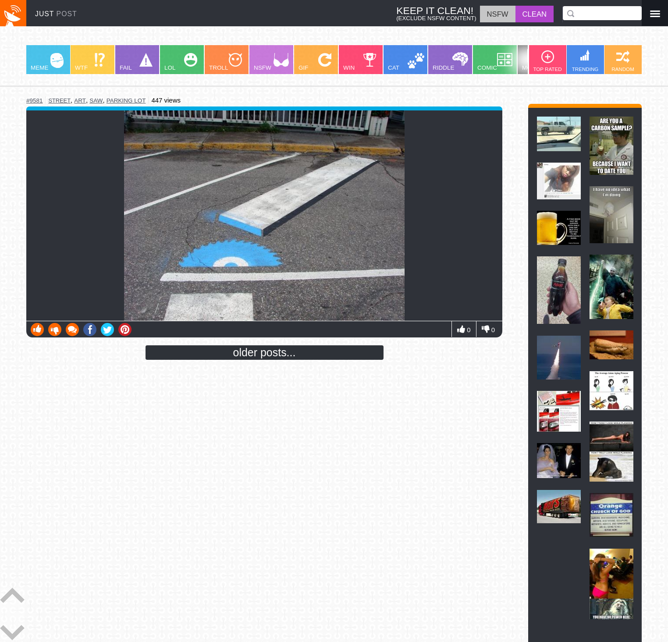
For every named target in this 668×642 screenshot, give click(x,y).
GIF (314, 62)
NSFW (271, 62)
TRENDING (585, 61)
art (80, 100)
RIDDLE (450, 61)
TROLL (225, 62)
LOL (180, 62)
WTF (90, 62)
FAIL (136, 62)
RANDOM (622, 61)
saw (96, 100)
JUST (56, 14)
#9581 (34, 100)
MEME (47, 62)
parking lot (126, 100)
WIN (360, 62)
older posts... (264, 352)
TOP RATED (547, 61)
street (59, 100)
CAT (406, 62)
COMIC (494, 62)
